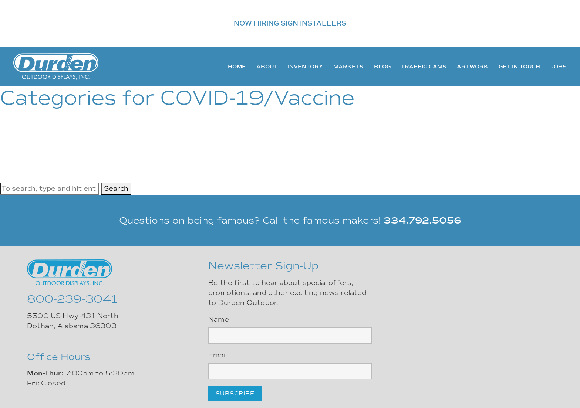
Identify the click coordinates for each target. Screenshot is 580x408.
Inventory (305, 66)
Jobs (558, 66)
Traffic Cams (423, 66)
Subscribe (235, 393)
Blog (382, 66)
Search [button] (116, 188)
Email (217, 355)
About (266, 66)
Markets (348, 66)
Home (237, 66)
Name (218, 319)
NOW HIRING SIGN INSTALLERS (290, 23)
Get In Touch (519, 66)
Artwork (472, 66)
